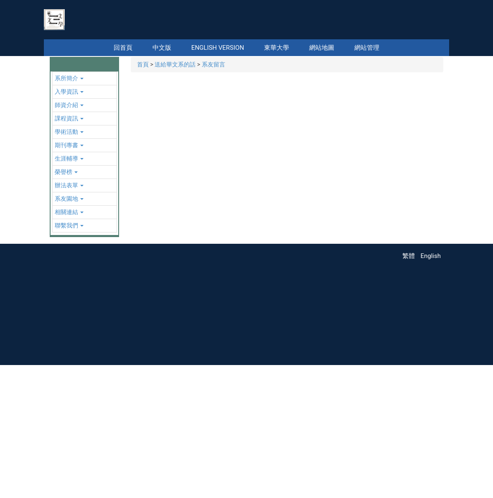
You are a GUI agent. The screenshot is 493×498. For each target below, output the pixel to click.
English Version (217, 47)
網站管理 (366, 47)
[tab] (136, 353)
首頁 (143, 165)
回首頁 (123, 47)
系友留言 (213, 165)
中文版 (161, 47)
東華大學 (276, 47)
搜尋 (442, 33)
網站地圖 (321, 47)
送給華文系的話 (175, 165)
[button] (57, 106)
